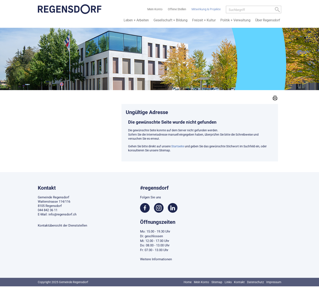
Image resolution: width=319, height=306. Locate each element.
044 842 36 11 (47, 210)
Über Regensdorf (267, 20)
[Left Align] (277, 10)
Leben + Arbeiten (136, 20)
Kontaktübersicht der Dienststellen (62, 225)
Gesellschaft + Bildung (170, 20)
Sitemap (216, 282)
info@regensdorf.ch (62, 214)
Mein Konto (201, 282)
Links (228, 282)
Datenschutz (255, 282)
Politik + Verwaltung (235, 20)
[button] (275, 98)
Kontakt (239, 282)
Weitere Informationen (156, 259)
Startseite (177, 146)
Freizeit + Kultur (204, 20)
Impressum (273, 282)
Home (188, 282)
